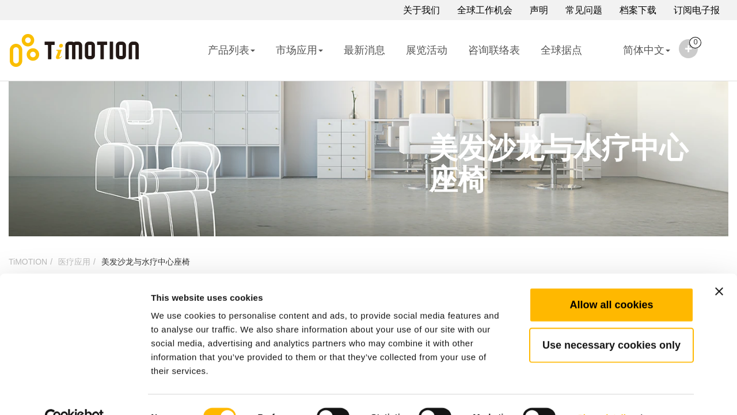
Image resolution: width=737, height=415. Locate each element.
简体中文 (636, 57)
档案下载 (638, 10)
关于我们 (421, 10)
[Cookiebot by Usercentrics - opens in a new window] (74, 392)
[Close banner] (719, 266)
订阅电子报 (697, 10)
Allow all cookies (611, 279)
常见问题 (583, 10)
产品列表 (231, 50)
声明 (539, 10)
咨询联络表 (494, 50)
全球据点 (561, 50)
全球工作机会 (484, 10)
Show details (604, 392)
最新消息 (364, 50)
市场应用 (299, 50)
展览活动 (426, 50)
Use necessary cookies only (611, 320)
